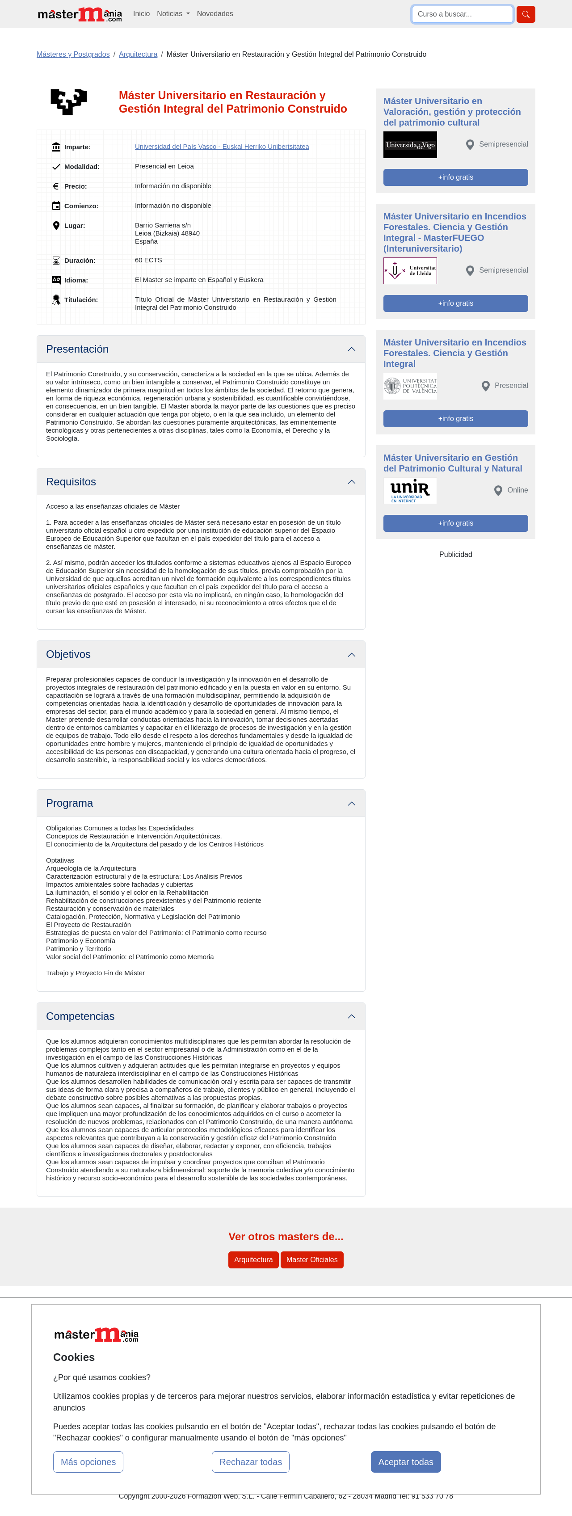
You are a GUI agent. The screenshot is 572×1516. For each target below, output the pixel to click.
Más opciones (88, 1462)
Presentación (77, 349)
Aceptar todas (406, 1462)
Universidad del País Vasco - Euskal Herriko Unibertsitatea (222, 146)
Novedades (215, 13)
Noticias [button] (170, 13)
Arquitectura (253, 1259)
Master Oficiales (312, 1259)
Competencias (80, 1016)
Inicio (141, 13)
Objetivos (68, 654)
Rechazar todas (250, 1462)
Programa (69, 803)
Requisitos (71, 482)
